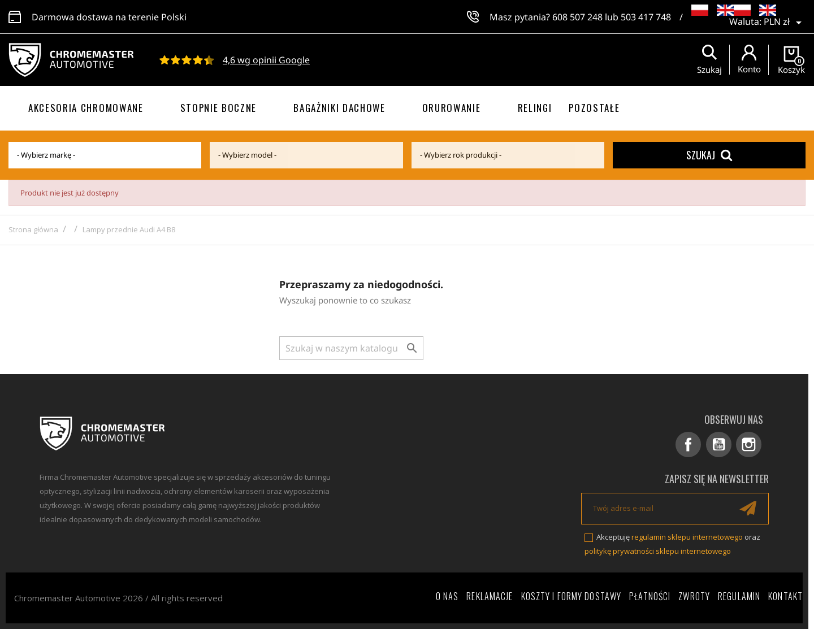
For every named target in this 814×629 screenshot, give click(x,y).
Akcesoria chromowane (86, 108)
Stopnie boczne (218, 108)
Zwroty (694, 596)
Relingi (535, 108)
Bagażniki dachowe (339, 108)
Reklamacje (489, 596)
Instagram (749, 444)
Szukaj (709, 155)
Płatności (649, 596)
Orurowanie (451, 108)
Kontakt (785, 596)
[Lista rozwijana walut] (785, 22)
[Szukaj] (351, 348)
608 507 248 (577, 17)
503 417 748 (646, 17)
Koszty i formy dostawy (571, 596)
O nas (447, 596)
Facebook (689, 444)
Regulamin (739, 596)
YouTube (719, 444)
